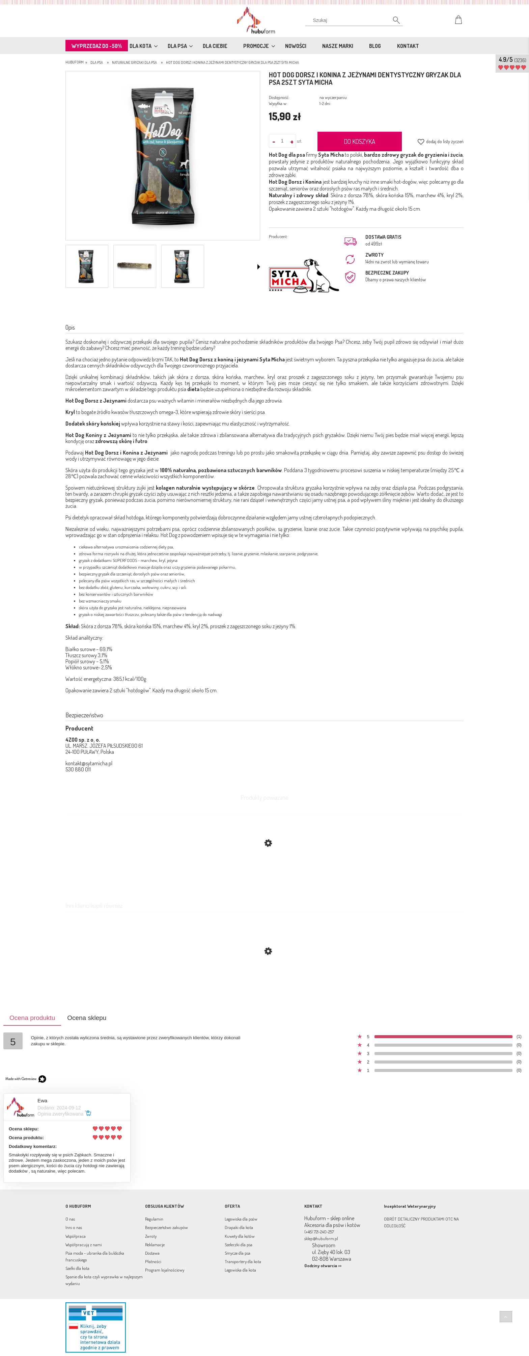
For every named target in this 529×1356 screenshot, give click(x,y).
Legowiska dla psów (241, 1219)
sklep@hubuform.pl (321, 1238)
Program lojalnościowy (164, 1270)
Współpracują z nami (83, 1244)
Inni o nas (73, 1227)
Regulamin (154, 1219)
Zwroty (151, 1236)
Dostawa (152, 1253)
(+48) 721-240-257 (319, 1231)
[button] (258, 267)
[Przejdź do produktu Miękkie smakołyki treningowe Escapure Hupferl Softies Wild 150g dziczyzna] (264, 983)
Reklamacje (155, 1244)
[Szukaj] (393, 22)
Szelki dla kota (77, 1268)
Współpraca (75, 1236)
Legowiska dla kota (240, 1270)
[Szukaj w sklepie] (355, 20)
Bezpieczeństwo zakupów (166, 1227)
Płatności (153, 1261)
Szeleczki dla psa (238, 1244)
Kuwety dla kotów (240, 1236)
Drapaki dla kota (239, 1227)
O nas (70, 1219)
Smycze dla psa (237, 1253)
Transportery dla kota (243, 1261)
